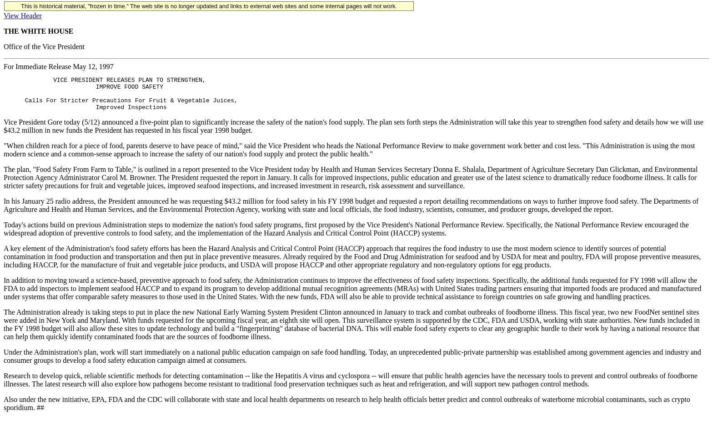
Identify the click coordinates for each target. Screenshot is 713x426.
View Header (23, 16)
